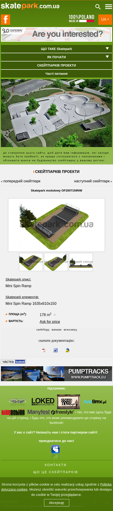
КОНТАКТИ (56, 465)
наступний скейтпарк (92, 181)
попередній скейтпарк (21, 181)
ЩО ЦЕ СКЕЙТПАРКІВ (55, 472)
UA (103, 19)
